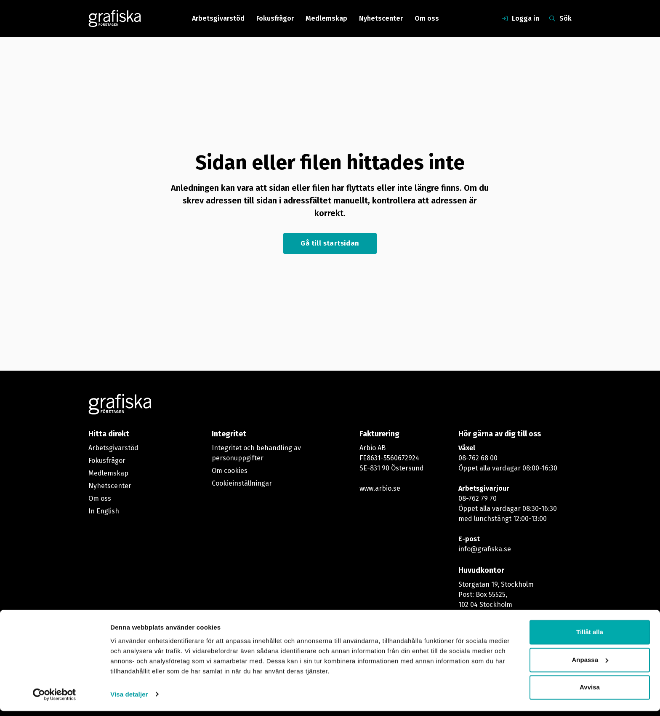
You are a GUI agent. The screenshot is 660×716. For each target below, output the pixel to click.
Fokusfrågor (275, 18)
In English (103, 511)
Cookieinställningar (242, 483)
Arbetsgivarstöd (218, 18)
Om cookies (230, 471)
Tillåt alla (589, 637)
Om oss (427, 18)
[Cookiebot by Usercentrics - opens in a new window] (54, 699)
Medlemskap (326, 18)
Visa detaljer (129, 699)
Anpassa (590, 664)
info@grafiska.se (484, 549)
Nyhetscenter (381, 18)
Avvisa (590, 692)
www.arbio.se (379, 488)
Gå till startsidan (330, 243)
